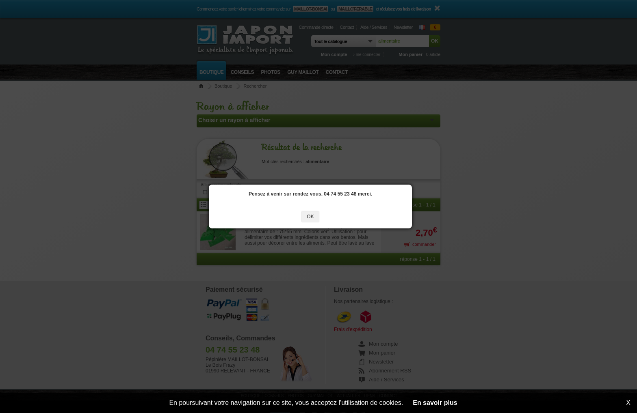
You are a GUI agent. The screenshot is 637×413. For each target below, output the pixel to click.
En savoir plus (435, 402)
